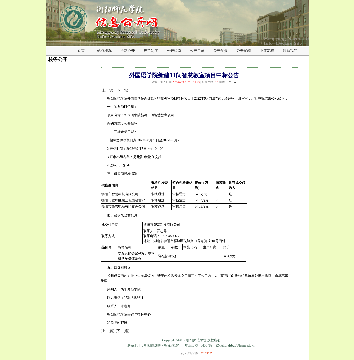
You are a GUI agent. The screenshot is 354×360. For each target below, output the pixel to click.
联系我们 (290, 51)
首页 (81, 51)
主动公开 (127, 51)
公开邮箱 (243, 51)
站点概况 (104, 51)
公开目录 (197, 51)
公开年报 (220, 51)
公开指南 (174, 51)
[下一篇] (122, 90)
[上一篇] (108, 90)
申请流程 (267, 51)
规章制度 (151, 51)
